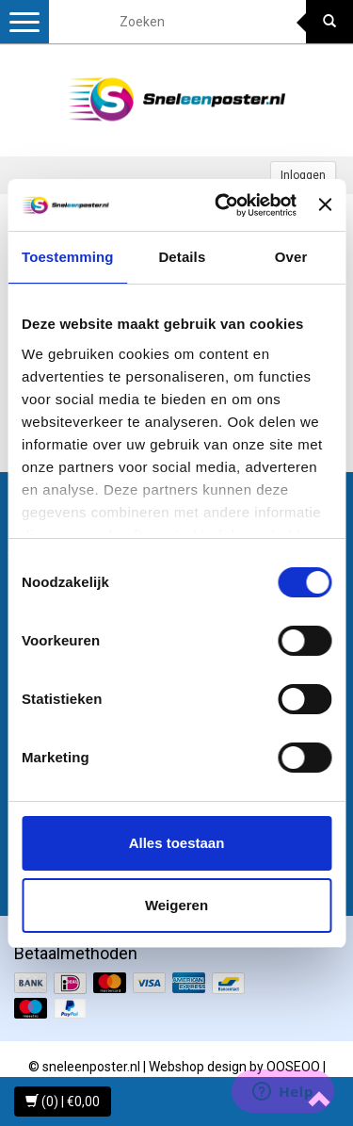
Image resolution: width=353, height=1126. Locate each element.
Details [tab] (181, 257)
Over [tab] (291, 257)
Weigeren (176, 905)
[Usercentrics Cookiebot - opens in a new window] (222, 205)
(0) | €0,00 (62, 1101)
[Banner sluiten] (324, 204)
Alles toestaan (177, 843)
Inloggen (303, 175)
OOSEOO (293, 1066)
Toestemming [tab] (68, 257)
